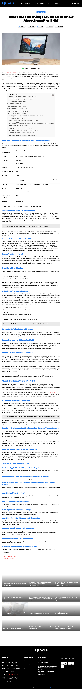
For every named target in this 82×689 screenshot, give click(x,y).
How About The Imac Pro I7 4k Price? (18, 110)
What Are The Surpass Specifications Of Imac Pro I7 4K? (22, 96)
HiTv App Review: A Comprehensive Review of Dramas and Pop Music (66, 612)
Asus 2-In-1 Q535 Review (9, 556)
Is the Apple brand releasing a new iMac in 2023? (24, 135)
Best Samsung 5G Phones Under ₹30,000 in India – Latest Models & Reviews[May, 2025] (40, 597)
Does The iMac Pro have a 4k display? (21, 127)
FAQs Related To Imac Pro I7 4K (17, 118)
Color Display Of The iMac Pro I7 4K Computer (22, 98)
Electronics (40, 664)
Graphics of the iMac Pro (14, 103)
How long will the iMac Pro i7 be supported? (23, 134)
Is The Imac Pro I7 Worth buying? (17, 113)
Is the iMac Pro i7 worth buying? (19, 125)
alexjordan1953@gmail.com (14, 674)
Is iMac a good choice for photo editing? (21, 128)
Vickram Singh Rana (7, 585)
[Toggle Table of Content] (52, 94)
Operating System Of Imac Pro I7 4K (17, 108)
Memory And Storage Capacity (18, 101)
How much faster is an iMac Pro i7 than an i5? (23, 132)
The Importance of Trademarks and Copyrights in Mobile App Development (39, 612)
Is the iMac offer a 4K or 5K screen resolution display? (25, 130)
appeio (26, 68)
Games (39, 674)
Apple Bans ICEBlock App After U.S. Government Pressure (47, 666)
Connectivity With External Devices (17, 106)
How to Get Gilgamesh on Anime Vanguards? (46, 672)
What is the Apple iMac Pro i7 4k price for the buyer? (24, 120)
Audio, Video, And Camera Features (20, 105)
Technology (41, 12)
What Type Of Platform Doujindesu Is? (13, 628)
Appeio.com (52, 687)
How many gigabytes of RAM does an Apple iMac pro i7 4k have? (28, 122)
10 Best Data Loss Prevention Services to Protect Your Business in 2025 (40, 583)
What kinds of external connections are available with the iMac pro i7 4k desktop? (32, 123)
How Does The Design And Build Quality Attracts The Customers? (25, 115)
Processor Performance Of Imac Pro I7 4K (22, 99)
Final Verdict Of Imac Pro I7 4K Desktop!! (18, 116)
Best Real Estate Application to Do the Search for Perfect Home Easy (65, 627)
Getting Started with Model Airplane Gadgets (14, 583)
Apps (39, 669)
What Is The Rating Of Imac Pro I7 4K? (18, 111)
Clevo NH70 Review (8, 558)
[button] (60, 3)
